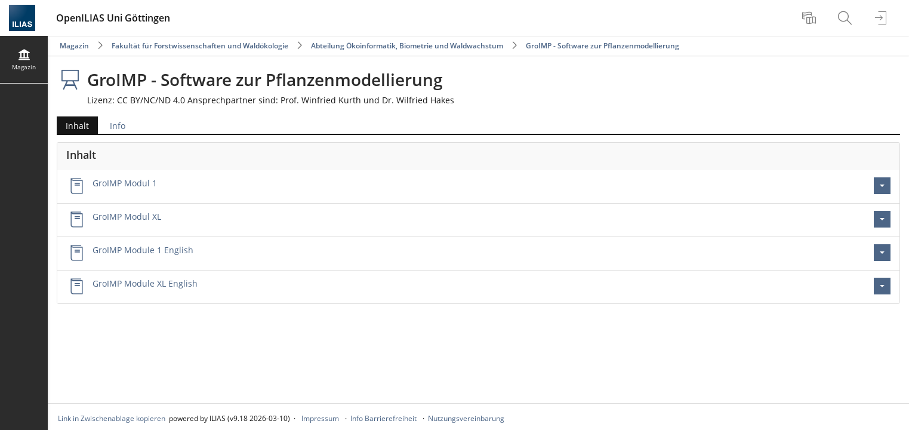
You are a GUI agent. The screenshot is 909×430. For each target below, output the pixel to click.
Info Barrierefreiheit (383, 418)
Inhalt (73, 125)
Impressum (320, 418)
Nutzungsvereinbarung (466, 418)
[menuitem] (810, 18)
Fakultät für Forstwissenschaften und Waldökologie (200, 46)
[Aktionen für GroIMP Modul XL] (882, 219)
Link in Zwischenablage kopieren (111, 418)
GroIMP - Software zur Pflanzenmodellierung (602, 46)
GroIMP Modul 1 (125, 183)
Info (117, 125)
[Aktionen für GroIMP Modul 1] (882, 185)
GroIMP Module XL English (145, 283)
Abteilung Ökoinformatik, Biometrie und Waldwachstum (407, 46)
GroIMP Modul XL (127, 216)
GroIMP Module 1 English (143, 250)
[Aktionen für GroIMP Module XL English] (882, 286)
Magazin (74, 46)
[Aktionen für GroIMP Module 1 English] (882, 252)
